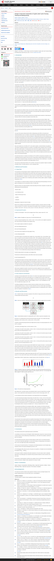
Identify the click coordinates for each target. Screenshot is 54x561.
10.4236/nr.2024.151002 (20, 20)
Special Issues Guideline (5, 32)
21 (22, 176)
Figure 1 (29, 288)
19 (15, 543)
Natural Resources (18, 11)
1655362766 (5, 58)
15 (17, 130)
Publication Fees (4, 20)
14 (15, 523)
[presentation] (22, 450)
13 (30, 112)
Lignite (16, 43)
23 (30, 264)
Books (21, 5)
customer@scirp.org (6, 54)
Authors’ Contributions (20, 462)
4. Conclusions (18, 429)
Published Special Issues (5, 30)
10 (15, 510)
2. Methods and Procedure (21, 166)
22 (41, 242)
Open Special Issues (4, 28)
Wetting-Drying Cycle (29, 43)
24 (32, 264)
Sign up (22, 559)
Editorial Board (4, 18)
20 (15, 150)
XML (31, 20)
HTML (28, 20)
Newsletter (3, 36)
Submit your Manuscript (30, 559)
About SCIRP (46, 559)
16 (33, 136)
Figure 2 (50, 354)
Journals (15, 5)
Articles (9, 5)
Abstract (16, 22)
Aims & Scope (4, 13)
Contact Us (3, 40)
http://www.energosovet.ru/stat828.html (23, 514)
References (17, 479)
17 (34, 137)
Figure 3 (48, 357)
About (32, 5)
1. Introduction (18, 55)
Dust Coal (42, 43)
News (27, 5)
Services (38, 5)
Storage (46, 43)
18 (49, 140)
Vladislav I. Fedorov (24, 17)
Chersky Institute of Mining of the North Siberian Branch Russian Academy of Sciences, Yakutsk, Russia (32, 19)
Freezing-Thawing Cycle (21, 43)
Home (3, 5)
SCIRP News (39, 559)
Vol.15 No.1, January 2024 (26, 11)
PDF (26, 20)
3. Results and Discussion (21, 291)
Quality (16, 45)
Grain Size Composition (37, 43)
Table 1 (21, 179)
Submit (44, 5)
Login (50, 1)
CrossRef (18, 521)
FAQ (1, 42)
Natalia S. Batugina (18, 17)
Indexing (3, 22)
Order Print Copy (4, 38)
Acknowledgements (19, 469)
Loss (48, 43)
